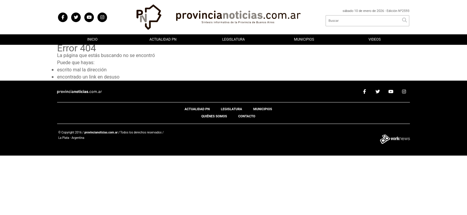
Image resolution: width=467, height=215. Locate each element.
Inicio (92, 39)
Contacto (246, 116)
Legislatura (233, 39)
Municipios (304, 39)
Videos (375, 39)
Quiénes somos (214, 116)
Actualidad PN (163, 39)
